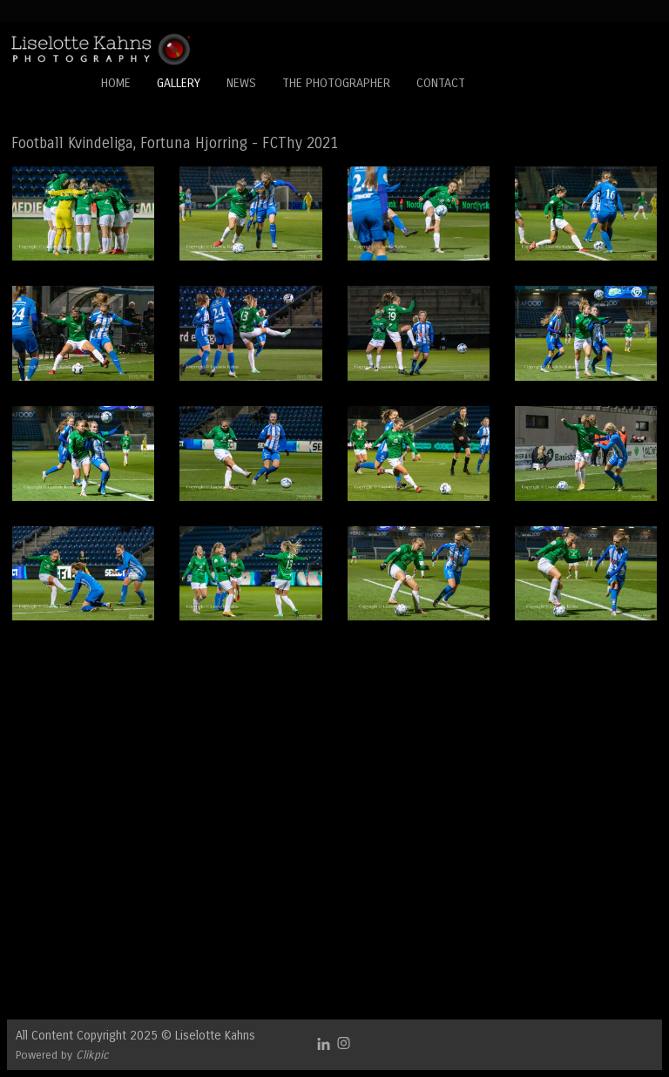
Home (116, 83)
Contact (440, 83)
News (241, 83)
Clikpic (92, 1054)
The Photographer (336, 83)
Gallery (178, 83)
